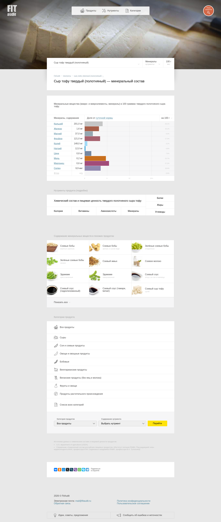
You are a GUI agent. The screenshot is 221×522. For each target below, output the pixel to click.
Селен (57, 168)
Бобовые (61, 362)
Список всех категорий (69, 405)
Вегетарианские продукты (70, 370)
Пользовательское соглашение (133, 503)
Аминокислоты (108, 211)
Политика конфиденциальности (133, 501)
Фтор (56, 173)
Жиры (160, 205)
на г (165, 118)
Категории (135, 10)
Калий (57, 143)
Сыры (60, 337)
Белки (160, 198)
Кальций (58, 124)
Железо (58, 128)
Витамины (83, 211)
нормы (104, 118)
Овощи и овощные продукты (72, 354)
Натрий (58, 148)
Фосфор (58, 138)
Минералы (133, 211)
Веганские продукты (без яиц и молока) (77, 378)
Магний (58, 133)
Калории (58, 211)
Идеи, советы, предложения (73, 515)
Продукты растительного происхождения (78, 394)
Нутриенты (113, 10)
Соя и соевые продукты (69, 345)
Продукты (91, 10)
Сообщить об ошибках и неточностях (142, 515)
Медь (57, 158)
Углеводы (160, 212)
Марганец (59, 163)
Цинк (56, 153)
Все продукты (64, 327)
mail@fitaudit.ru (83, 501)
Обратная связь (62, 503)
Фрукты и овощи (65, 386)
